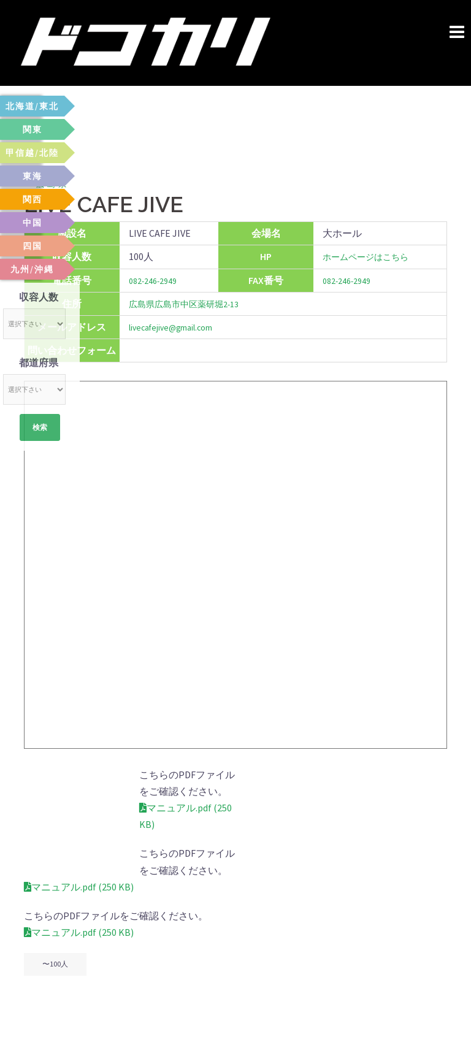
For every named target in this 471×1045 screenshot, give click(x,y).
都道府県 (38, 362)
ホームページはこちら (365, 256)
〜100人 (55, 914)
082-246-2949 (157, 280)
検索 (40, 429)
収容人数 (38, 297)
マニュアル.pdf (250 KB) (79, 791)
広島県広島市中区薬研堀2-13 (192, 303)
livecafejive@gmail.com (179, 327)
